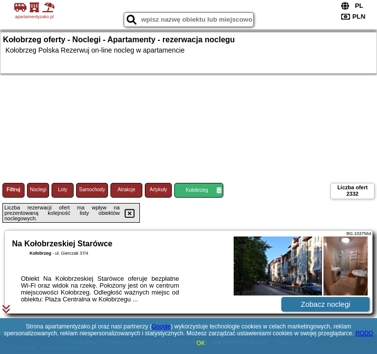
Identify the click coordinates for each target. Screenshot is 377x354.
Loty (62, 189)
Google (161, 326)
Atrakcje (126, 189)
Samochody (92, 189)
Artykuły (158, 189)
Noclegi (38, 189)
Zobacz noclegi (325, 304)
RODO (364, 333)
